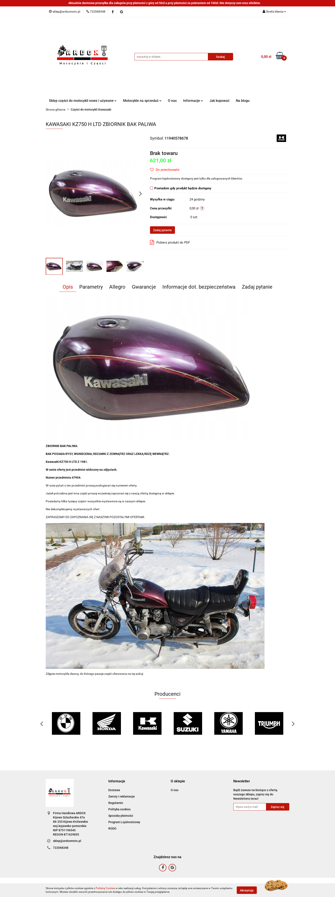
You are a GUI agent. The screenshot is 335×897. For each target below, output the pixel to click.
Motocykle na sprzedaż (142, 101)
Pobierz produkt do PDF (170, 242)
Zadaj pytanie (162, 230)
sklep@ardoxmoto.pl (67, 841)
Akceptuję (247, 890)
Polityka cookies (119, 809)
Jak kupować (219, 101)
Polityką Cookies (105, 888)
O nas (172, 101)
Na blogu (243, 101)
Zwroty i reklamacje (121, 796)
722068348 (60, 847)
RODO (112, 828)
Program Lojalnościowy (124, 822)
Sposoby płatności (120, 815)
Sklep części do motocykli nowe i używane (83, 101)
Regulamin (115, 803)
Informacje (193, 101)
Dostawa (114, 790)
